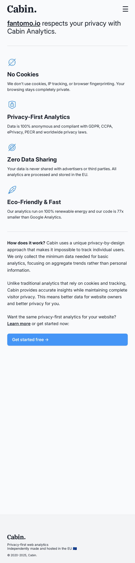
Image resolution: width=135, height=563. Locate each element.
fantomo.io (23, 23)
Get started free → (30, 339)
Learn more (18, 323)
